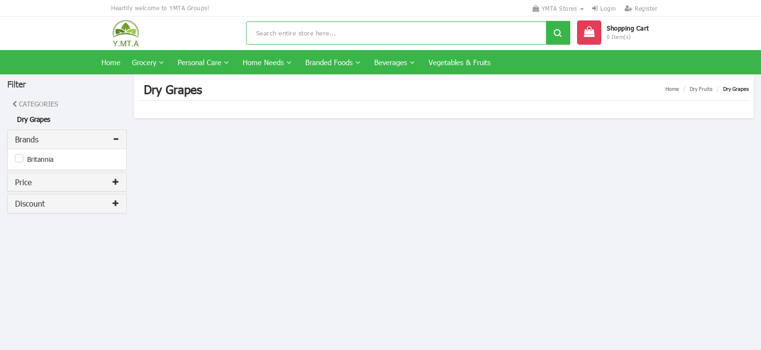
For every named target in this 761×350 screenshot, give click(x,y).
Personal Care (203, 62)
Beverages (394, 62)
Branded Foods (332, 62)
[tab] (67, 139)
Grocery (148, 62)
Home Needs (267, 62)
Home (110, 62)
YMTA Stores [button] (558, 8)
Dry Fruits (701, 89)
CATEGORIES (35, 103)
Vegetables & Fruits (460, 62)
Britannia (40, 159)
